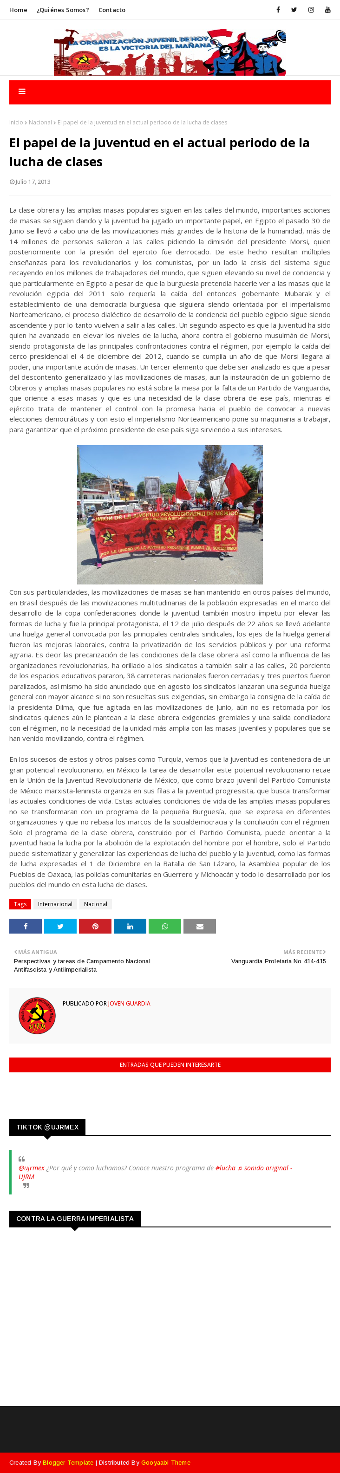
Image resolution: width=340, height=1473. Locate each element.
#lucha (225, 1167)
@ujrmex (32, 1167)
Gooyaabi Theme (165, 1462)
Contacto (112, 10)
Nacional (40, 122)
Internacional (55, 904)
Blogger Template (68, 1462)
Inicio (16, 122)
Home (18, 10)
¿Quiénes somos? (63, 10)
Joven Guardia (128, 1003)
